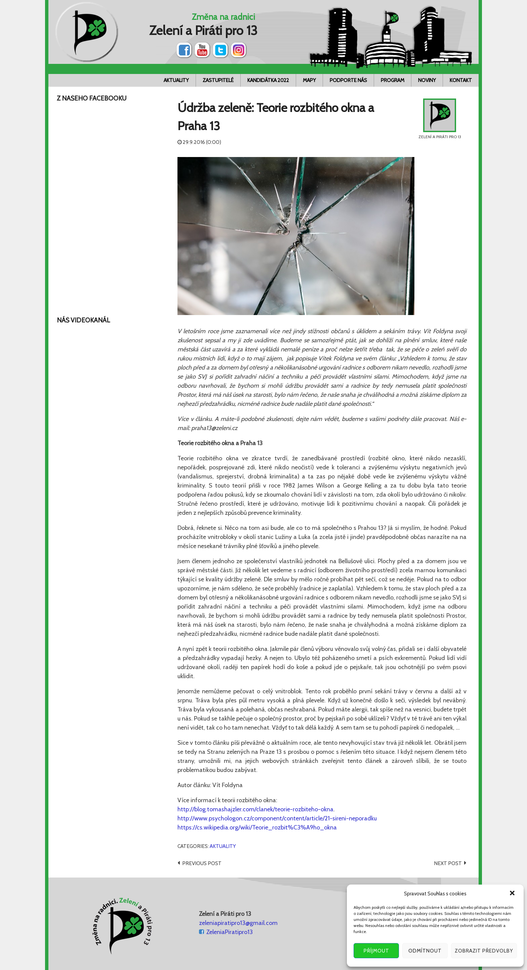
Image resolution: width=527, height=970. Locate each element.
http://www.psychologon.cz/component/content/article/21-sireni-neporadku (277, 818)
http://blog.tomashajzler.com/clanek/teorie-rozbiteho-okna (255, 809)
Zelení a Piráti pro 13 (203, 30)
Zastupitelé (218, 80)
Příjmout (376, 951)
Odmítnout (425, 951)
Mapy (309, 80)
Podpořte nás (348, 80)
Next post (448, 863)
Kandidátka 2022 (268, 80)
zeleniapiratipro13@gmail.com (238, 923)
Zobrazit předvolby (484, 951)
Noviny (427, 80)
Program (392, 80)
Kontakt (461, 80)
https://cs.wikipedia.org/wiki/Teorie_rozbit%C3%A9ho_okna (257, 827)
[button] (513, 894)
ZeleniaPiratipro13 (229, 932)
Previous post (201, 863)
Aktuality (176, 80)
